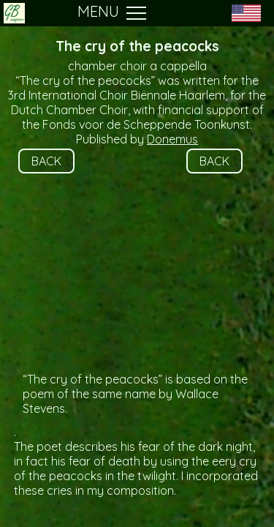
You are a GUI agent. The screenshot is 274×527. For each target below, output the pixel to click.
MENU (111, 13)
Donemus (172, 139)
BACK (46, 161)
